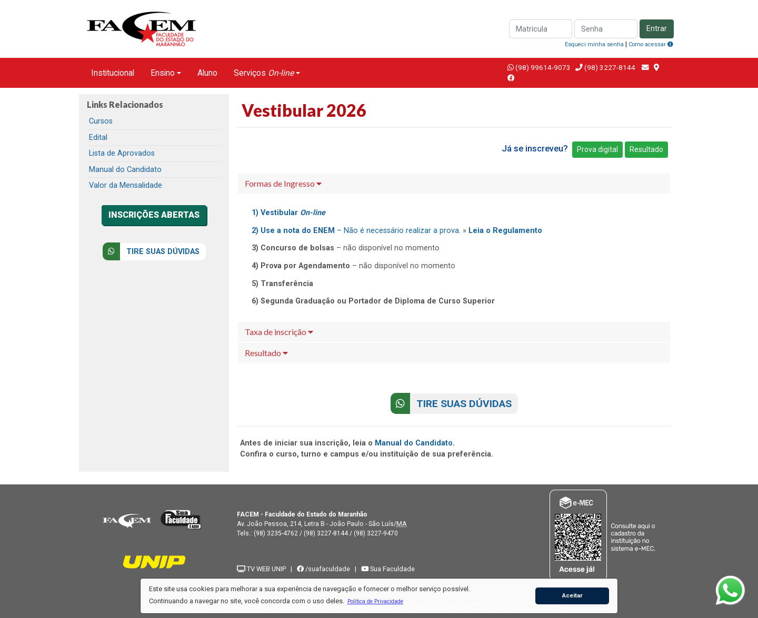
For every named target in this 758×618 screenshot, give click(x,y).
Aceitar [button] (572, 595)
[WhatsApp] (730, 590)
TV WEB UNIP (261, 569)
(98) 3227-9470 (376, 533)
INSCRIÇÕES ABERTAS (154, 215)
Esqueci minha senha (594, 44)
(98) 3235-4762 (276, 533)
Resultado (646, 149)
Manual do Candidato (125, 169)
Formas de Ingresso (283, 183)
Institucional (112, 73)
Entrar (656, 28)
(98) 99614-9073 (543, 67)
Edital (98, 137)
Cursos (101, 121)
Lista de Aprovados (122, 153)
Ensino (163, 73)
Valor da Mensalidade (125, 185)
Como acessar (651, 44)
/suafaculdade (323, 569)
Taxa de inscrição (279, 332)
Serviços (264, 73)
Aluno (207, 73)
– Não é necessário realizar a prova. (356, 230)
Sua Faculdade (388, 569)
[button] (375, 601)
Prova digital (597, 149)
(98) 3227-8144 (609, 67)
